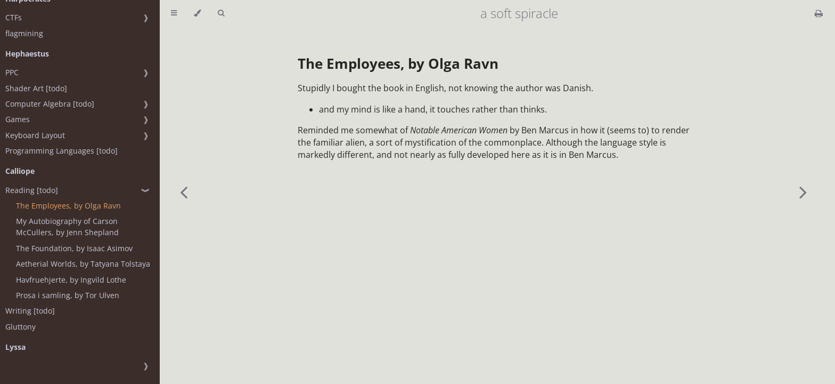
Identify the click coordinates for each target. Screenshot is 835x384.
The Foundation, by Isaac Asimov (74, 248)
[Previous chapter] (184, 192)
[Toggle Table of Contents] (173, 13)
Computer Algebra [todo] (49, 104)
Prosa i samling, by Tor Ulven (67, 295)
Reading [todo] (31, 190)
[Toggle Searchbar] (221, 13)
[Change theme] (197, 13)
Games (17, 119)
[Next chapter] (803, 192)
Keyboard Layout (35, 135)
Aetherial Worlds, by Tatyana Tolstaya (83, 264)
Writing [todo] (30, 311)
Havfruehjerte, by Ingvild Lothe (71, 280)
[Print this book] (819, 13)
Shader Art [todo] (36, 88)
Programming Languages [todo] (61, 151)
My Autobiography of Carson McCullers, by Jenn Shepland (67, 226)
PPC (12, 72)
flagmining (24, 33)
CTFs (13, 17)
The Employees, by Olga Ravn (68, 206)
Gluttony (20, 327)
